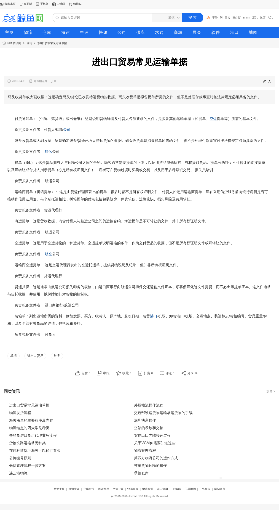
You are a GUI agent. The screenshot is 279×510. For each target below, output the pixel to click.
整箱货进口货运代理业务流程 (33, 435)
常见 (57, 356)
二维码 (61, 3)
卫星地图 (190, 489)
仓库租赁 (88, 489)
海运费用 (103, 489)
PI (221, 17)
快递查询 (132, 489)
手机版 (44, 3)
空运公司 (118, 489)
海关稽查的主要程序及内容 (31, 420)
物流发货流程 (20, 413)
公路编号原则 (20, 458)
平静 (215, 17)
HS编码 (176, 489)
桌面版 (28, 3)
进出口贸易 (35, 356)
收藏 (126, 373)
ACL (270, 17)
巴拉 (227, 17)
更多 (270, 391)
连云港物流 (18, 473)
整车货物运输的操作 (150, 466)
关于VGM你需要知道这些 (154, 443)
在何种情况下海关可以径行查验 (34, 450)
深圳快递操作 (145, 420)
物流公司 (147, 489)
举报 (106, 373)
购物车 (77, 3)
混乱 (255, 17)
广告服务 (204, 489)
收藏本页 (10, 3)
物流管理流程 (145, 450)
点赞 (85, 373)
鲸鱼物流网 (14, 43)
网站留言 (219, 489)
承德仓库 (141, 473)
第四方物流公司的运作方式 (156, 458)
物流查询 (74, 489)
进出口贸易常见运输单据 (52, 43)
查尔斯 (237, 17)
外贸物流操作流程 (148, 405)
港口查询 (162, 489)
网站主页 (59, 489)
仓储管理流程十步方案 (27, 466)
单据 (13, 356)
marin (246, 17)
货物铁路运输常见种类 (27, 443)
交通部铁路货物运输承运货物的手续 (163, 413)
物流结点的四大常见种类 (29, 428)
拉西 (263, 17)
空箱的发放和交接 (148, 428)
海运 (29, 43)
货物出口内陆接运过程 (152, 435)
